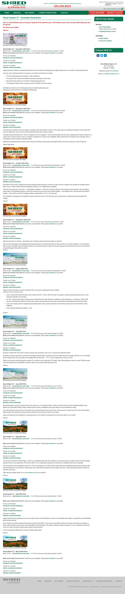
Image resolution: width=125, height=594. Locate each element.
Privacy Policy (94, 586)
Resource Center (73, 581)
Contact (64, 13)
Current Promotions (47, 13)
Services (17, 13)
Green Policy (88, 581)
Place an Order (97, 13)
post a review (50, 53)
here (7, 88)
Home (7, 13)
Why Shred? (29, 13)
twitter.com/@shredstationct (12, 63)
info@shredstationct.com (111, 74)
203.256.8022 (62, 6)
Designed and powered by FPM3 (111, 586)
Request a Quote (114, 13)
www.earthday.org (29, 472)
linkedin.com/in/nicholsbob (12, 67)
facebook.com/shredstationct (13, 58)
